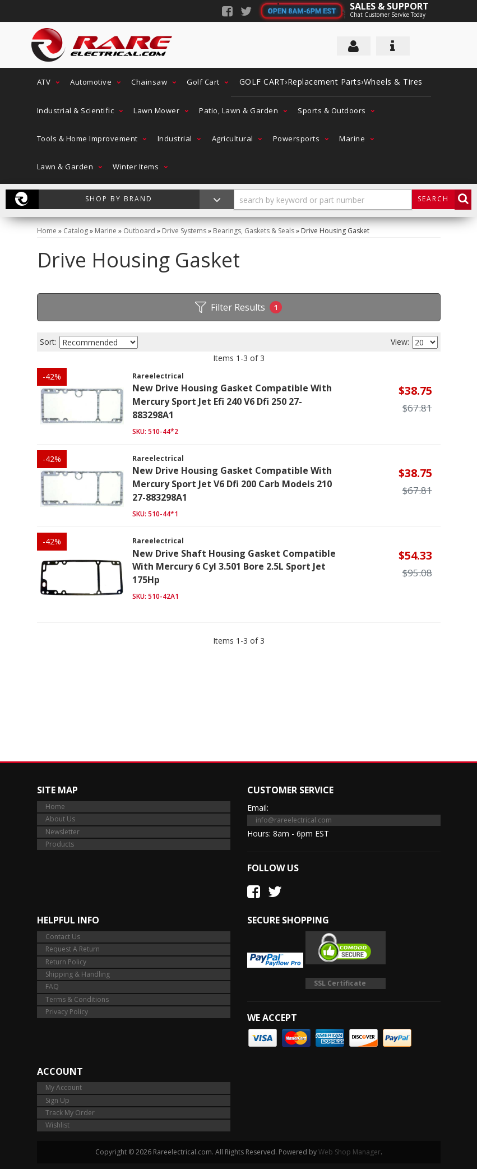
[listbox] (98, 342)
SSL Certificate (340, 983)
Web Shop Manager (349, 1152)
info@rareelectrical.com (294, 820)
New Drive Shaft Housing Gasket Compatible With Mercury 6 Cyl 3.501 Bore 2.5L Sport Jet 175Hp (234, 566)
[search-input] (322, 199)
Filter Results (238, 307)
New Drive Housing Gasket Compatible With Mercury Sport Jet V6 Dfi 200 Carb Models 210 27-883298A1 (232, 483)
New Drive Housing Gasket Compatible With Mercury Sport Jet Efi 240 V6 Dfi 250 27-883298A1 (232, 401)
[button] (45, 82)
